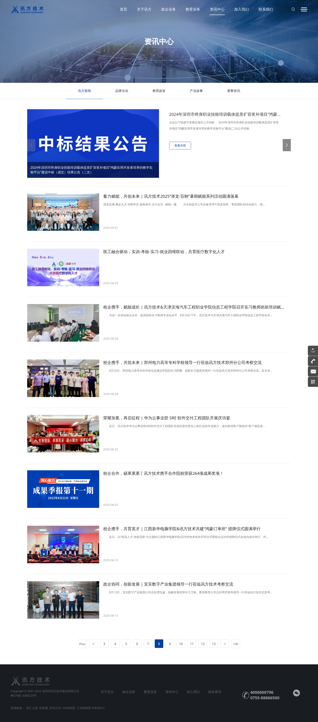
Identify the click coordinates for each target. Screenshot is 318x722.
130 (235, 644)
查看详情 (180, 145)
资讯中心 (217, 11)
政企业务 (168, 9)
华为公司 (55, 708)
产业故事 (196, 93)
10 (181, 644)
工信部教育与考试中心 (91, 708)
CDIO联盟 (68, 708)
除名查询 (214, 692)
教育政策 (159, 93)
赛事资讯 (233, 93)
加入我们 (241, 9)
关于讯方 (144, 9)
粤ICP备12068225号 (24, 695)
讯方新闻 (84, 93)
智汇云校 (32, 708)
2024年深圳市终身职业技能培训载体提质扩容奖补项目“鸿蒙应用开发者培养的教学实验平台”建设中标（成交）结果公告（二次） (91, 169)
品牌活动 (121, 93)
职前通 (43, 708)
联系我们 (266, 9)
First (82, 644)
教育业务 (193, 9)
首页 (123, 9)
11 (192, 644)
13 (214, 644)
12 (203, 644)
